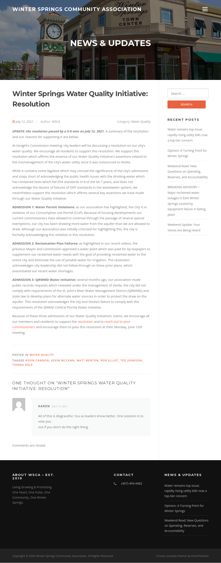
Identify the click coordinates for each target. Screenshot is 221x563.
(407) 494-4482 (131, 484)
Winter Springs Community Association (77, 9)
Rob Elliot (109, 361)
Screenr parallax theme (171, 556)
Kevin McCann (63, 361)
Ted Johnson (131, 361)
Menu (205, 9)
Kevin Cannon (37, 361)
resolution (85, 322)
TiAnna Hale (22, 365)
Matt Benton (88, 361)
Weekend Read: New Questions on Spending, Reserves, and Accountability (187, 171)
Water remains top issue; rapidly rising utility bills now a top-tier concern (187, 135)
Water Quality (140, 122)
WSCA (56, 122)
